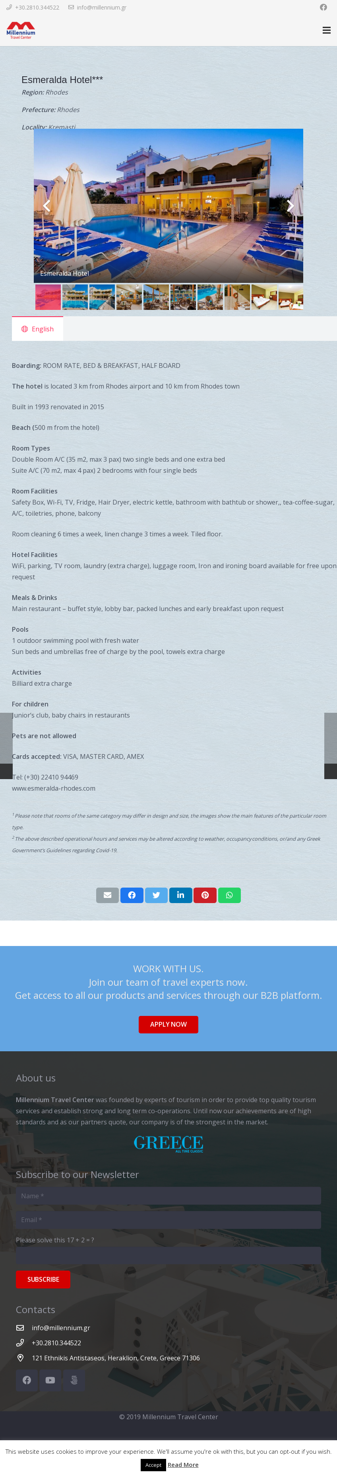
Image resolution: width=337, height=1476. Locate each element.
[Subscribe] (43, 1279)
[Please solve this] (168, 1256)
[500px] (74, 1380)
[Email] (168, 1220)
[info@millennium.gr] (24, 1327)
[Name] (168, 1196)
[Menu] (327, 30)
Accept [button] (153, 1464)
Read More (183, 1464)
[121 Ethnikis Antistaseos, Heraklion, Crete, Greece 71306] (24, 1358)
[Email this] (107, 895)
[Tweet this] (156, 895)
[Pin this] (205, 895)
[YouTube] (50, 1380)
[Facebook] (323, 7)
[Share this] (131, 895)
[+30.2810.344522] (24, 1342)
